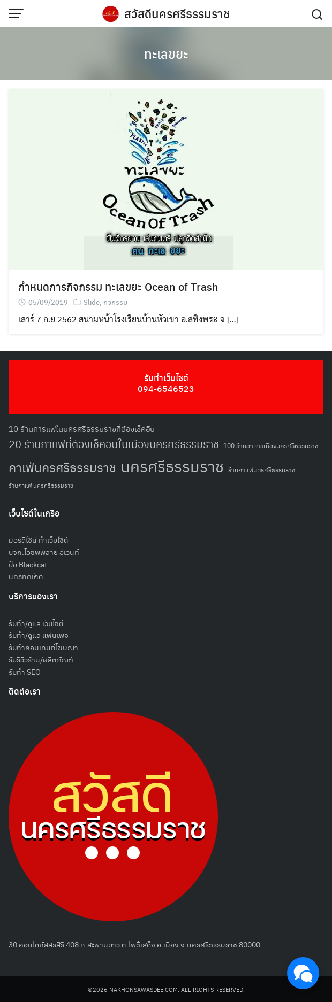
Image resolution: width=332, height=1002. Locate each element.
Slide (92, 302)
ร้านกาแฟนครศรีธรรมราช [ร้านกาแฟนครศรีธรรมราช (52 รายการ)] (262, 469)
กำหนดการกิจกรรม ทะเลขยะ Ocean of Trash (118, 286)
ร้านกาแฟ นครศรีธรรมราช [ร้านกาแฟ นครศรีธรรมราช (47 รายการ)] (41, 485)
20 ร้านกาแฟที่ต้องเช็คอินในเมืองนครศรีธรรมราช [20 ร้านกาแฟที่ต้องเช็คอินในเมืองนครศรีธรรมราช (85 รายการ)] (114, 443)
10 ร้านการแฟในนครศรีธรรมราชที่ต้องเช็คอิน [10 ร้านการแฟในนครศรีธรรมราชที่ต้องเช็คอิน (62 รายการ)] (82, 428)
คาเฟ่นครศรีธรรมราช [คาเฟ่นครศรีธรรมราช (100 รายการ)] (62, 467)
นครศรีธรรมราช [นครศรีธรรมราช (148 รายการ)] (172, 465)
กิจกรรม (115, 302)
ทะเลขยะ (166, 53)
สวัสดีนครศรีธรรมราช (177, 13)
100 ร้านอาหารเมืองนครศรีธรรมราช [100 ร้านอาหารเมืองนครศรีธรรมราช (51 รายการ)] (271, 445)
